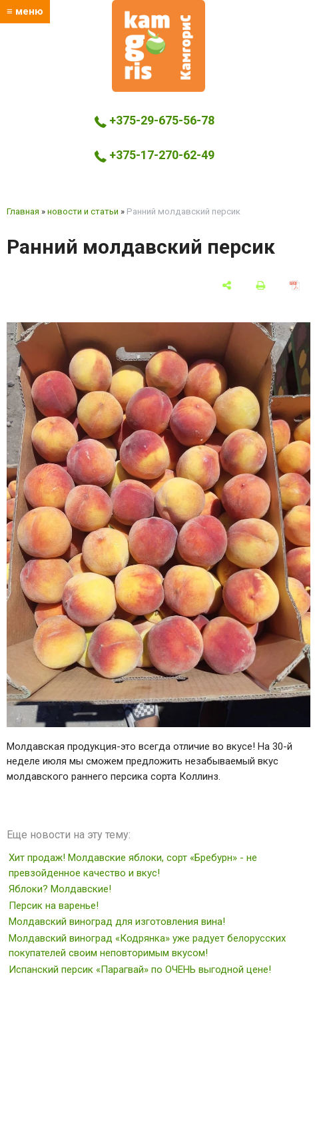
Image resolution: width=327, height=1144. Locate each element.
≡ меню (25, 11)
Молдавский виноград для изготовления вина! (117, 922)
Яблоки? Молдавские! (60, 889)
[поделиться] (226, 285)
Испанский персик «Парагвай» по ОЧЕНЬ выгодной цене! (140, 970)
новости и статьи (83, 211)
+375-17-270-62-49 (154, 155)
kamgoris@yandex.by (158, 181)
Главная (23, 211)
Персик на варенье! (54, 906)
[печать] (260, 285)
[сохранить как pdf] (294, 285)
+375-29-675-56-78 (154, 120)
